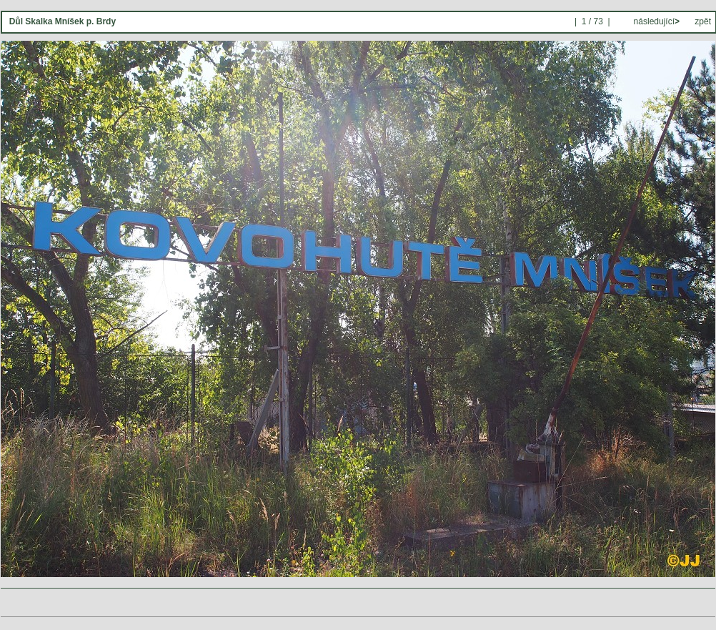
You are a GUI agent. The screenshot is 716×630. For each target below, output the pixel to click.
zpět (703, 21)
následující (655, 21)
